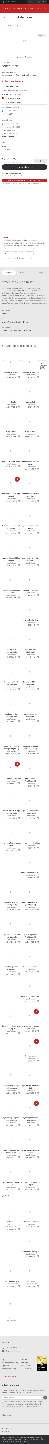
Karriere (24, 1360)
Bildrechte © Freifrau (24, 57)
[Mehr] (45, 161)
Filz (4, 146)
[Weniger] (36, 161)
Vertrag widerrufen (9, 1376)
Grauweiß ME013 (9, 130)
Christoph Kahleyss (29, 75)
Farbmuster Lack (13, 98)
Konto (32, 2)
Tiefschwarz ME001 (10, 124)
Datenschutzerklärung (10, 1363)
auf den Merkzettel (13, 173)
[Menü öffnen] (4, 17)
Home (4, 26)
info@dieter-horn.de (11, 1351)
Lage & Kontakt (26, 1369)
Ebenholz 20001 (9, 111)
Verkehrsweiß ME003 (11, 127)
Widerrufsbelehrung (9, 1369)
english (5, 1429)
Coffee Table (19, 26)
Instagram (7, 1415)
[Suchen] (44, 17)
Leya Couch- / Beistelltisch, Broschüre (16, 330)
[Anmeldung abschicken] (45, 1398)
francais (5, 1431)
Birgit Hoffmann (15, 75)
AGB (3, 1360)
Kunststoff (7, 149)
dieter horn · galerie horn (24, 17)
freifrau (10, 26)
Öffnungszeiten (26, 1363)
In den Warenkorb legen (24, 167)
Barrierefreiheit (27, 1366)
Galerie (41, 35)
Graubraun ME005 (9, 134)
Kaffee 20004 (8, 114)
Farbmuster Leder (13, 102)
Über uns (24, 1357)
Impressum (6, 1366)
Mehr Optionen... (8, 137)
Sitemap (5, 1357)
